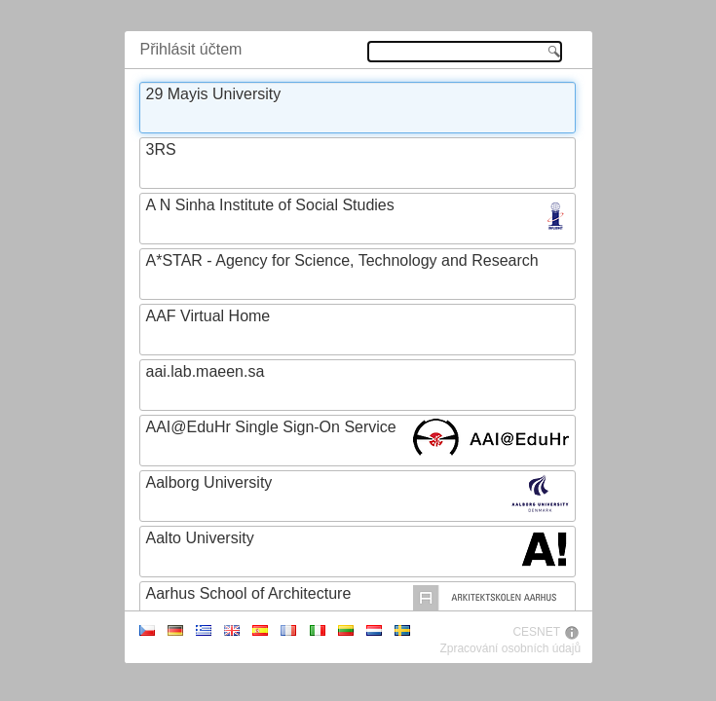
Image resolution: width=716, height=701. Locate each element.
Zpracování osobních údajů (510, 648)
